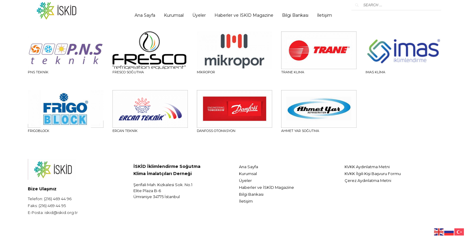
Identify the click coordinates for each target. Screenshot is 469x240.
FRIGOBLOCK (38, 131)
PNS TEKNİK (38, 72)
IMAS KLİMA (375, 72)
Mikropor (206, 72)
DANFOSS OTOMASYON (216, 131)
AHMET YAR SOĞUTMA (300, 131)
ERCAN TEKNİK (125, 131)
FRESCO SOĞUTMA (128, 72)
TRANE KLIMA (292, 72)
